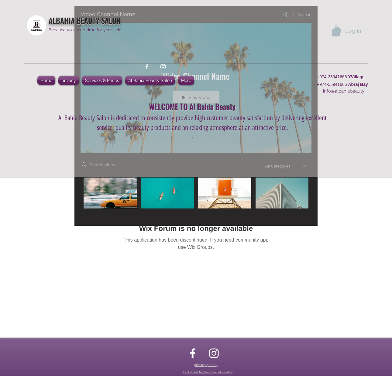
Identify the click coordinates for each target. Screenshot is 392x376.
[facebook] (146, 66)
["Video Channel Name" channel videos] (196, 197)
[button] (336, 30)
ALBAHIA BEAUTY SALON (85, 20)
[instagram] (163, 66)
